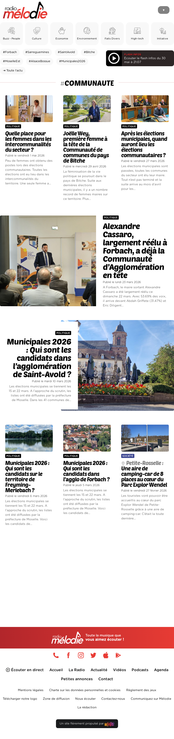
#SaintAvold (66, 52)
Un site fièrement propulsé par (87, 724)
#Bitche (89, 52)
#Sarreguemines (37, 52)
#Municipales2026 (72, 61)
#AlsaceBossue (39, 61)
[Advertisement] (87, 569)
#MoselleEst (11, 61)
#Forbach (10, 52)
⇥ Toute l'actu (13, 70)
